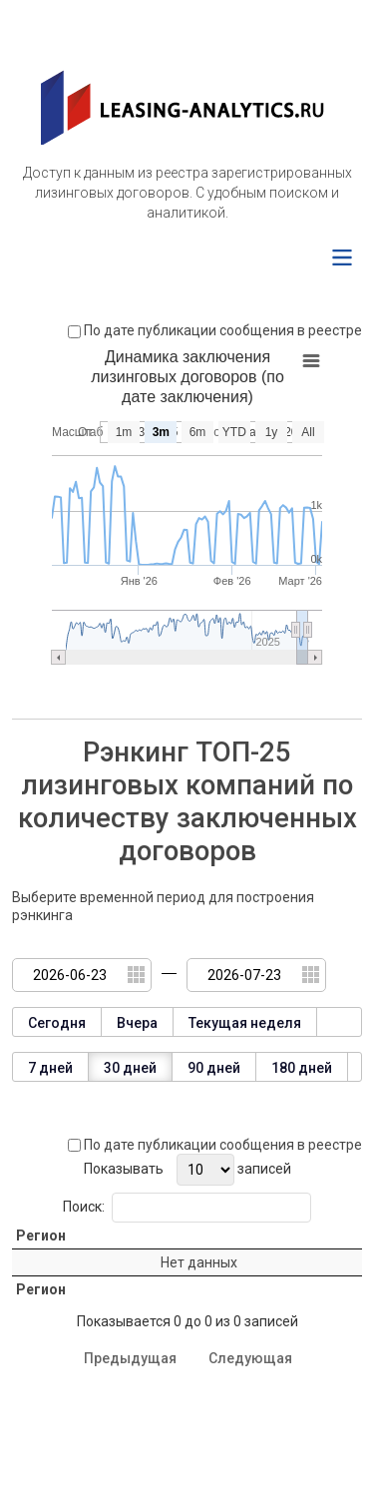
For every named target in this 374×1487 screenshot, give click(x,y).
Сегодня (57, 1023)
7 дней (50, 1068)
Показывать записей (187, 1170)
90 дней (213, 1068)
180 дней (301, 1068)
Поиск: (187, 1208)
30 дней (130, 1068)
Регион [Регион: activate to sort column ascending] (41, 1262)
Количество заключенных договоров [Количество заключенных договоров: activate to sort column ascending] (213, 1262)
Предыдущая (130, 1430)
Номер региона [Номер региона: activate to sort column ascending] (115, 1262)
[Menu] (342, 257)
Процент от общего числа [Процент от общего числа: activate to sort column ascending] (314, 1262)
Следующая (250, 1430)
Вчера (137, 1023)
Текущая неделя (244, 1023)
